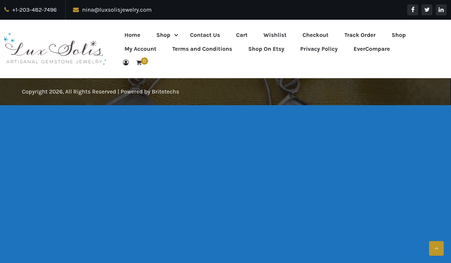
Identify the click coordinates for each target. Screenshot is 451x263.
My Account (140, 48)
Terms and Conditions (202, 48)
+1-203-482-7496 (30, 9)
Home (132, 34)
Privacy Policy (319, 48)
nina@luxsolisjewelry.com (112, 9)
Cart (242, 34)
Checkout (315, 34)
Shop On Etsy (266, 48)
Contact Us (205, 34)
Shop (163, 34)
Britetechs (165, 91)
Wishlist (274, 34)
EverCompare (372, 48)
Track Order (359, 34)
